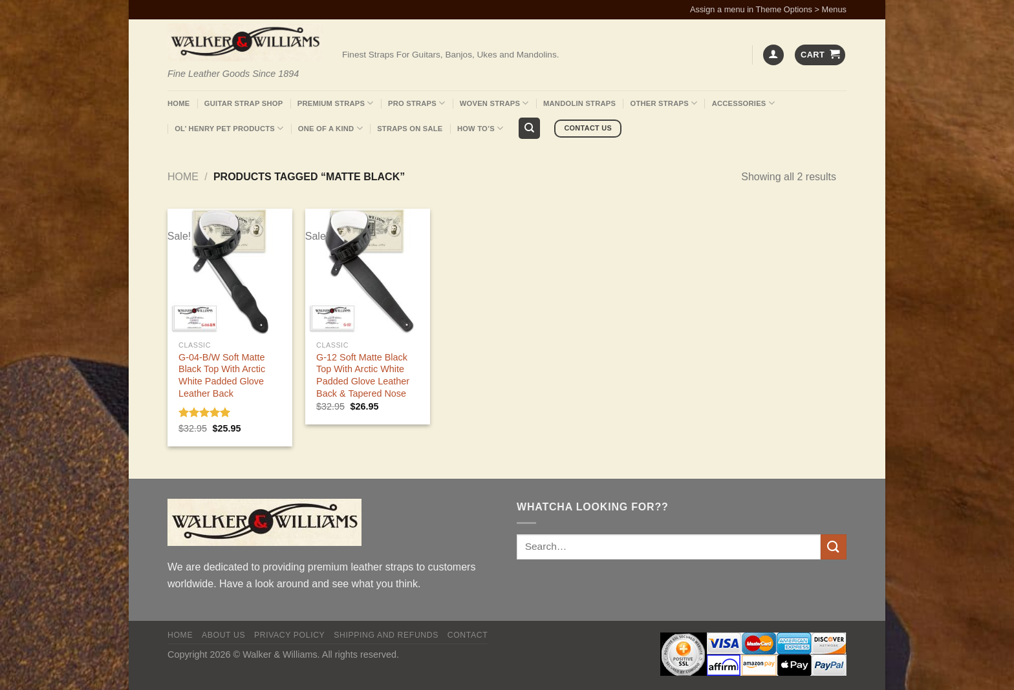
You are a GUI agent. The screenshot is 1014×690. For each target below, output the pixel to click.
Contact (468, 635)
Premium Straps (335, 103)
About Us (223, 635)
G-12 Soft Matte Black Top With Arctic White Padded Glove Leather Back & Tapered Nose (362, 375)
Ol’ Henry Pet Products (229, 128)
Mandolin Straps (579, 103)
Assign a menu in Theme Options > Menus (768, 9)
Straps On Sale (409, 128)
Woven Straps (494, 103)
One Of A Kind (330, 128)
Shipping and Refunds (386, 635)
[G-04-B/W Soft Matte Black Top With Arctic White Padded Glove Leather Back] (229, 271)
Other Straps (664, 103)
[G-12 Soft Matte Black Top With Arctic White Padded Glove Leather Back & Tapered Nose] (367, 271)
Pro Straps (416, 103)
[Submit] (834, 546)
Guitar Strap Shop (243, 103)
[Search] (529, 128)
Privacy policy (289, 635)
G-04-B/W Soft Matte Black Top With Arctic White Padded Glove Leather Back (221, 375)
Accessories (743, 103)
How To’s (480, 128)
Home (178, 103)
